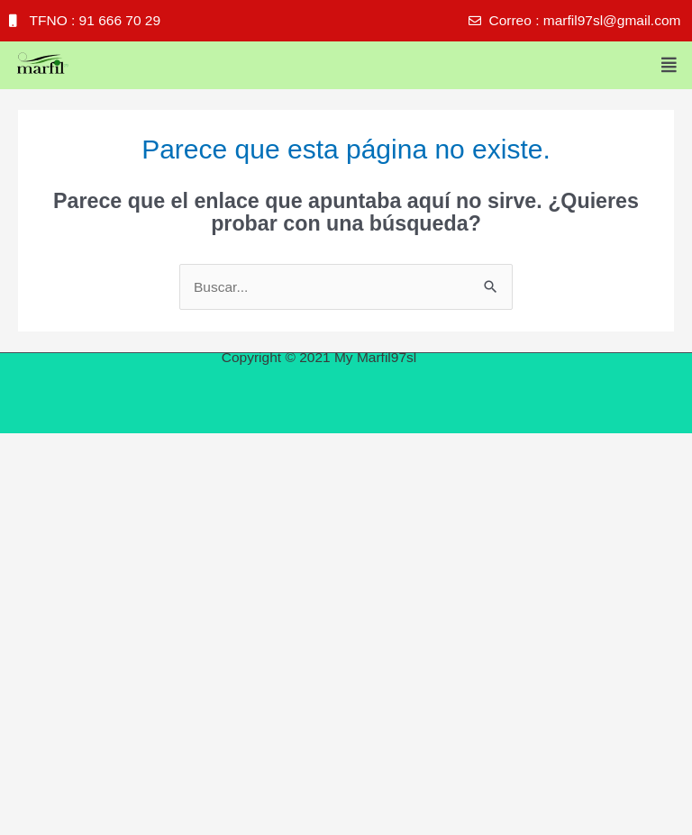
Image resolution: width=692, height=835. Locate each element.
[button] (669, 65)
